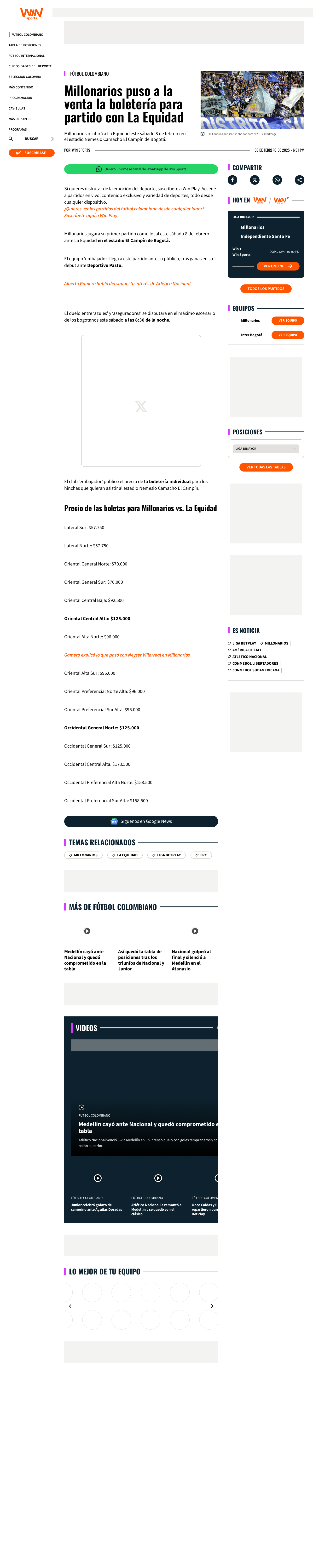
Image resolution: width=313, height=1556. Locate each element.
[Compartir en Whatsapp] (277, 180)
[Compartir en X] (255, 180)
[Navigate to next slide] (212, 1306)
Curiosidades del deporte (30, 66)
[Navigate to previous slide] (70, 1306)
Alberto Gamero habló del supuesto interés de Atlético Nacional (127, 283)
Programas (18, 129)
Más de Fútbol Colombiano (113, 906)
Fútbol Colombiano (27, 34)
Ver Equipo (288, 320)
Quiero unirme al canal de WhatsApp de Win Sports (141, 169)
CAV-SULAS (17, 108)
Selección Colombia (25, 77)
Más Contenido (21, 87)
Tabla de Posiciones (25, 45)
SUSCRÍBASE (31, 153)
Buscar (32, 138)
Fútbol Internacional (27, 55)
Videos (86, 1027)
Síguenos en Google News (141, 821)
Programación (20, 98)
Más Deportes (20, 119)
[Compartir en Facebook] (232, 180)
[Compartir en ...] (299, 180)
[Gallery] (141, 1306)
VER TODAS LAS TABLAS (266, 467)
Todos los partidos (266, 288)
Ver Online (278, 266)
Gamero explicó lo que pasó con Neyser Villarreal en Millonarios (127, 655)
